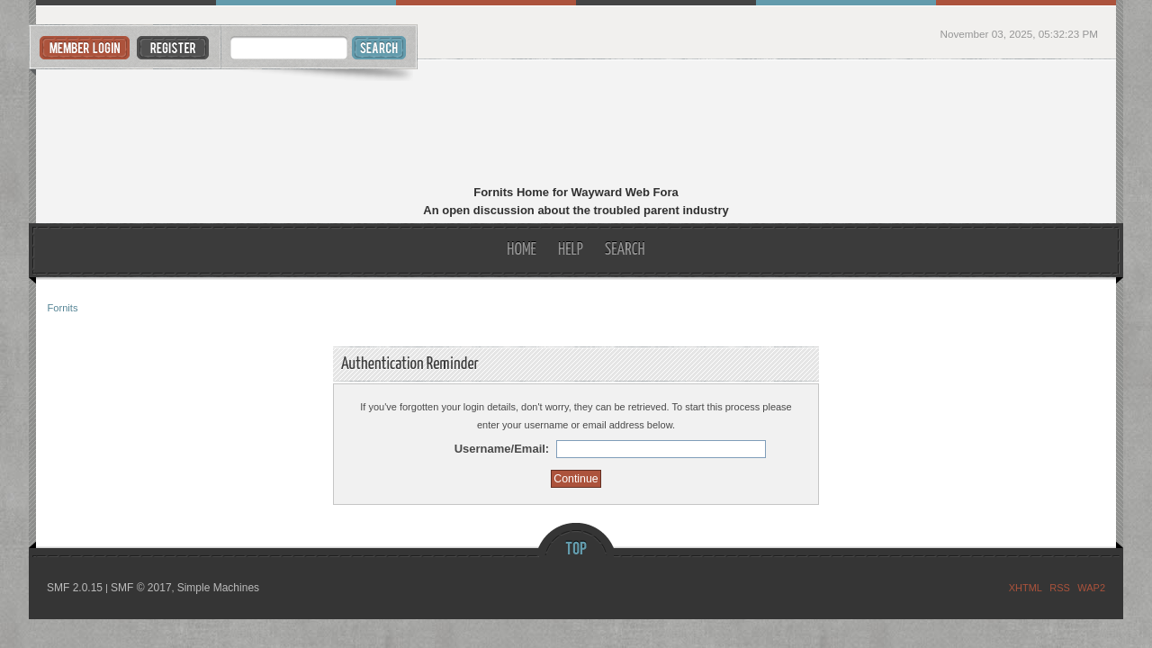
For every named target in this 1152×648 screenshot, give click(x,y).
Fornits (576, 124)
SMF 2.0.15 (75, 587)
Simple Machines (218, 587)
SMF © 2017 (141, 587)
